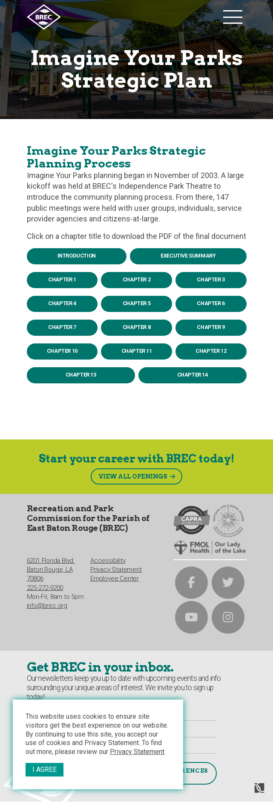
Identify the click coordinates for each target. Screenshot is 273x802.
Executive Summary (188, 255)
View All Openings (133, 472)
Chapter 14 (192, 374)
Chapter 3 (210, 279)
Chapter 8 (136, 327)
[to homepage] (123, 17)
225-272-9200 (45, 585)
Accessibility (107, 558)
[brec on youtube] (191, 616)
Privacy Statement (137, 752)
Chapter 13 (81, 374)
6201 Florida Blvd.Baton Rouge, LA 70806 (51, 568)
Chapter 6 (210, 303)
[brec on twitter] (228, 580)
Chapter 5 (136, 303)
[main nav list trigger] (233, 17)
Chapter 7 (62, 327)
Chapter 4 (62, 303)
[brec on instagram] (228, 616)
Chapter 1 (62, 279)
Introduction (76, 255)
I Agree (44, 769)
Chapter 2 (136, 279)
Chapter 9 (210, 327)
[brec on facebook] (191, 580)
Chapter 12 (210, 351)
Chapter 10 (62, 351)
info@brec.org (47, 604)
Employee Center (114, 577)
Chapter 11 (136, 351)
